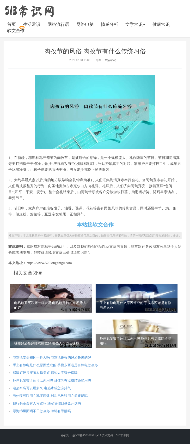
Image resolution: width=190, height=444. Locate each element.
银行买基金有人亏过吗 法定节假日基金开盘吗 (47, 403)
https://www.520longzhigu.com (29, 11)
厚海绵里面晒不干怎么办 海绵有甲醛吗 (42, 411)
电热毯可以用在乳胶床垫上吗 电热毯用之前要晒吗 (50, 396)
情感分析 (109, 24)
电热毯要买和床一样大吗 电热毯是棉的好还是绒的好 (52, 357)
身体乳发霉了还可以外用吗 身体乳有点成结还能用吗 (52, 380)
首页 (11, 24)
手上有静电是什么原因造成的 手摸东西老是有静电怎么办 (55, 365)
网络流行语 (58, 24)
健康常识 (161, 24)
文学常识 (135, 24)
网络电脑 (85, 24)
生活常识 (31, 24)
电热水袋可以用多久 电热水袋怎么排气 (42, 388)
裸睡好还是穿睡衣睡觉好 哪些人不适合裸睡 (45, 373)
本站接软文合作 (95, 225)
